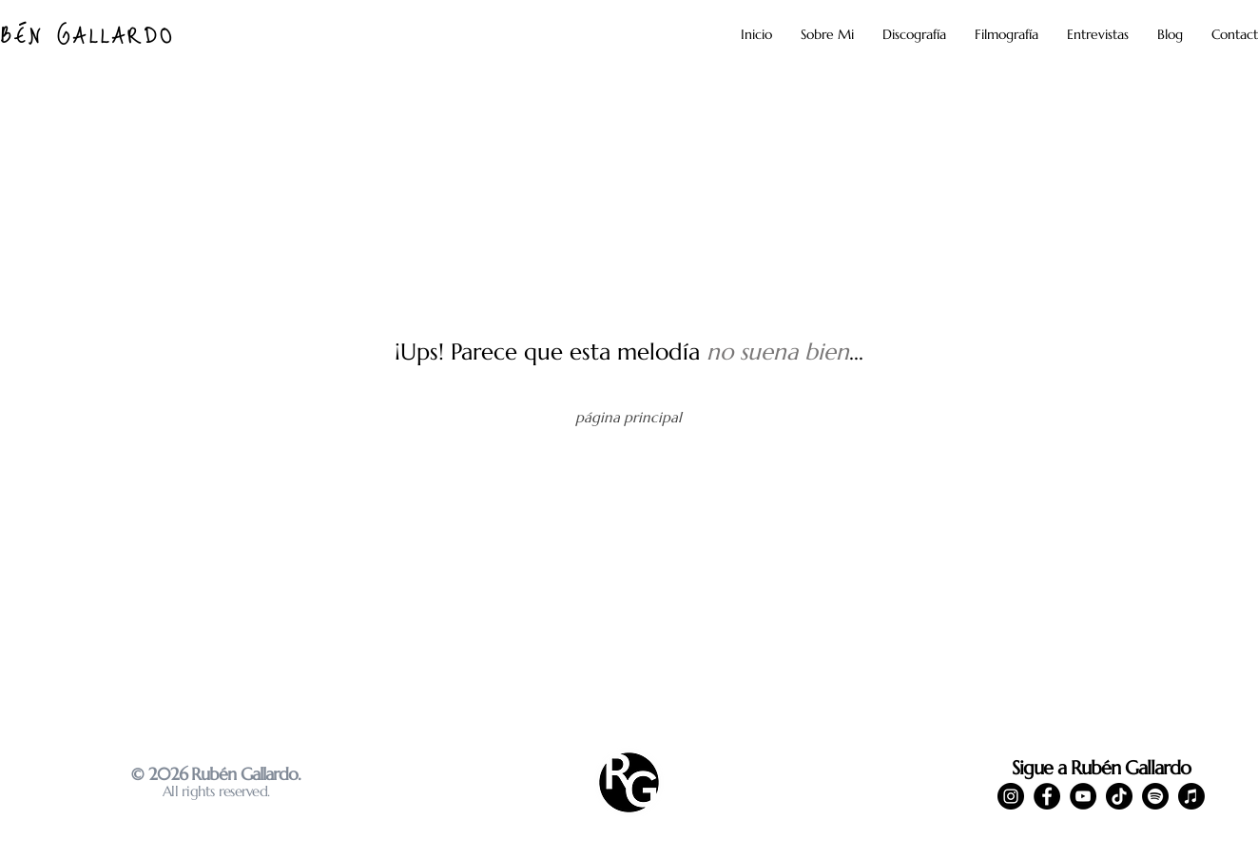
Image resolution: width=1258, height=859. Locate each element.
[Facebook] (1047, 796)
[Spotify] (1155, 796)
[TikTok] (1119, 796)
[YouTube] (1083, 796)
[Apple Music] (1191, 796)
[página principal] (629, 417)
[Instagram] (1010, 796)
